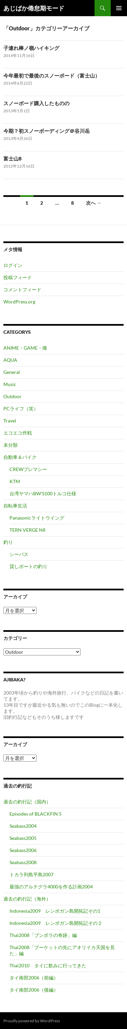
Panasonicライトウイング (36, 518)
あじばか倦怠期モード (33, 8)
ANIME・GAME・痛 (25, 348)
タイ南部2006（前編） (33, 977)
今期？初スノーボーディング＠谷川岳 (46, 131)
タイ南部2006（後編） (33, 990)
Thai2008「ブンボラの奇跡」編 (43, 935)
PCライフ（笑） (20, 408)
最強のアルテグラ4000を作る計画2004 (51, 886)
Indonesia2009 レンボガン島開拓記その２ (55, 923)
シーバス (18, 554)
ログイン (12, 265)
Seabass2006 (23, 850)
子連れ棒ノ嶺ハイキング (31, 48)
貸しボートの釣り (28, 566)
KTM (14, 481)
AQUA (10, 360)
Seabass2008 (23, 862)
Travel (9, 420)
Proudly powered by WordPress (31, 1020)
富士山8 (12, 158)
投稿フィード (17, 277)
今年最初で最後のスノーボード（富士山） (51, 75)
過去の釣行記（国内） (27, 801)
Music (9, 384)
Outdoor (12, 396)
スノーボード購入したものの (36, 103)
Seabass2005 (23, 838)
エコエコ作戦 (17, 433)
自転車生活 (15, 505)
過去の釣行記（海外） (27, 899)
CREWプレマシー (28, 469)
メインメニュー (119, 8)
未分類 (10, 445)
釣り (8, 542)
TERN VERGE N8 (27, 530)
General (11, 372)
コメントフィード (22, 289)
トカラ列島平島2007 (31, 874)
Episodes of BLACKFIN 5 (35, 814)
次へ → (93, 203)
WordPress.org (19, 301)
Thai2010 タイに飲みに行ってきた (47, 965)
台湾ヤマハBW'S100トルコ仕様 (42, 493)
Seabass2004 (23, 826)
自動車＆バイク (20, 457)
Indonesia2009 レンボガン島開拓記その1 (54, 911)
